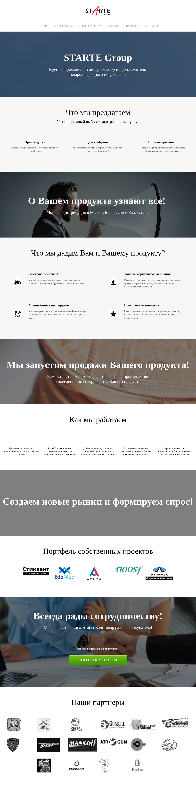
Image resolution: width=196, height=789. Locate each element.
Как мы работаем (64, 26)
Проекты (113, 26)
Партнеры (132, 26)
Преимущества (91, 26)
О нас (43, 26)
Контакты (151, 26)
